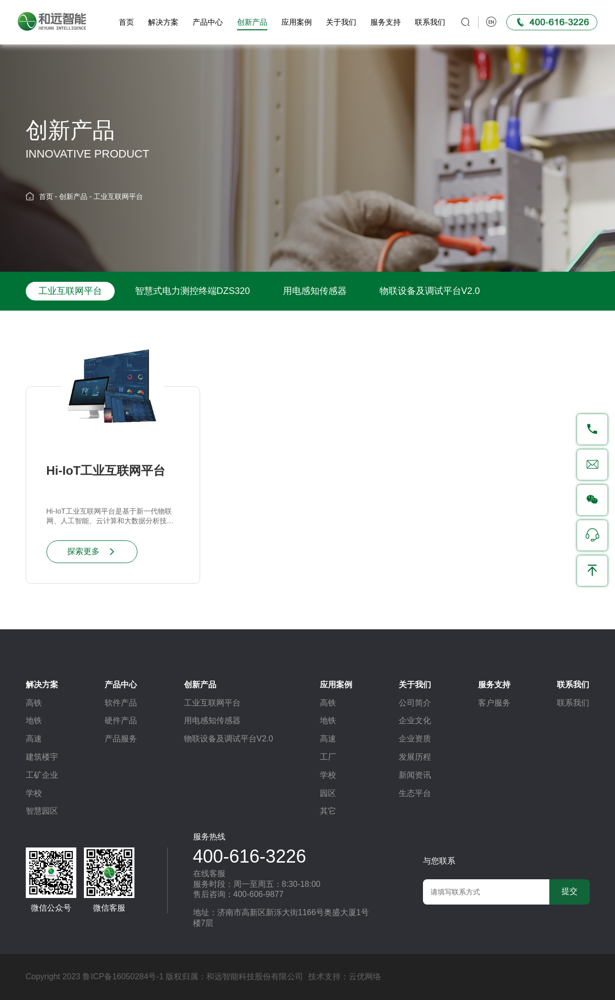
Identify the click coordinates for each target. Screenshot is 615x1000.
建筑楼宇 (42, 757)
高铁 (34, 702)
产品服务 (121, 738)
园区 (328, 793)
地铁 (34, 720)
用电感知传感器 (315, 291)
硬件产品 (121, 720)
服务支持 (383, 22)
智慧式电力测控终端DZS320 (192, 291)
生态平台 (415, 793)
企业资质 (415, 738)
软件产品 (121, 702)
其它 (328, 811)
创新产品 (249, 22)
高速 (34, 738)
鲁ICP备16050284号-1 (122, 976)
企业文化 (415, 720)
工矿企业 (42, 775)
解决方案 (161, 22)
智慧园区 (42, 811)
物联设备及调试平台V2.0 (430, 291)
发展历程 (415, 757)
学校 (34, 793)
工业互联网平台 (118, 196)
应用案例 (294, 22)
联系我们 (427, 22)
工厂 (328, 757)
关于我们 (338, 22)
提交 (569, 891)
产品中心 (205, 22)
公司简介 (415, 702)
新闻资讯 (415, 775)
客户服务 (494, 702)
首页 (123, 22)
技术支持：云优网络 (344, 976)
